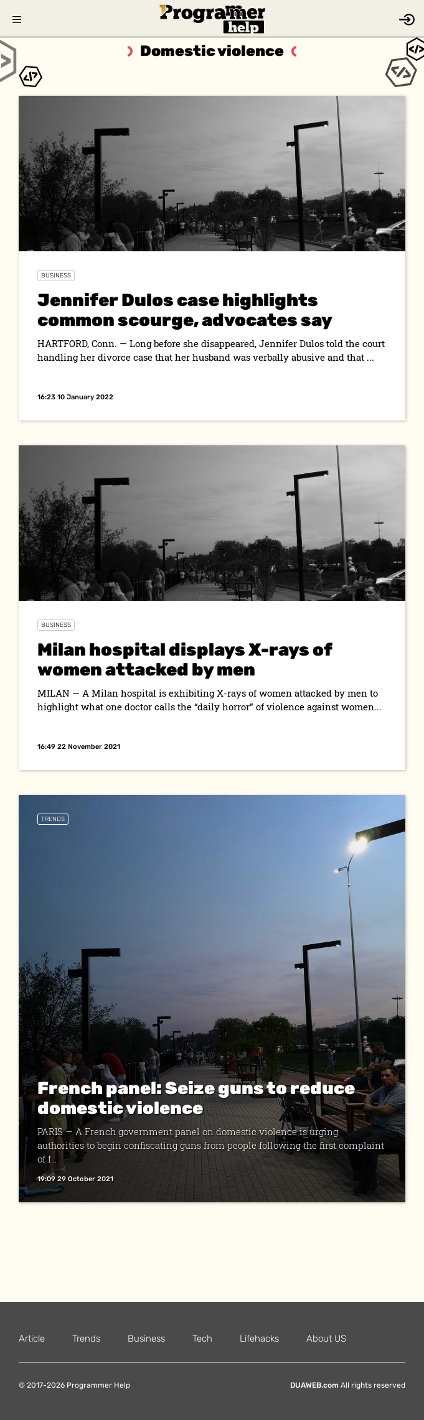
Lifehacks (259, 1338)
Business (56, 275)
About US (326, 1338)
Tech (202, 1338)
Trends (53, 819)
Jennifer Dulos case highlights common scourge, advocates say (184, 310)
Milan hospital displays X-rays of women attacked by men (184, 659)
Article (32, 1338)
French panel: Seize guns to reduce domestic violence (196, 1098)
